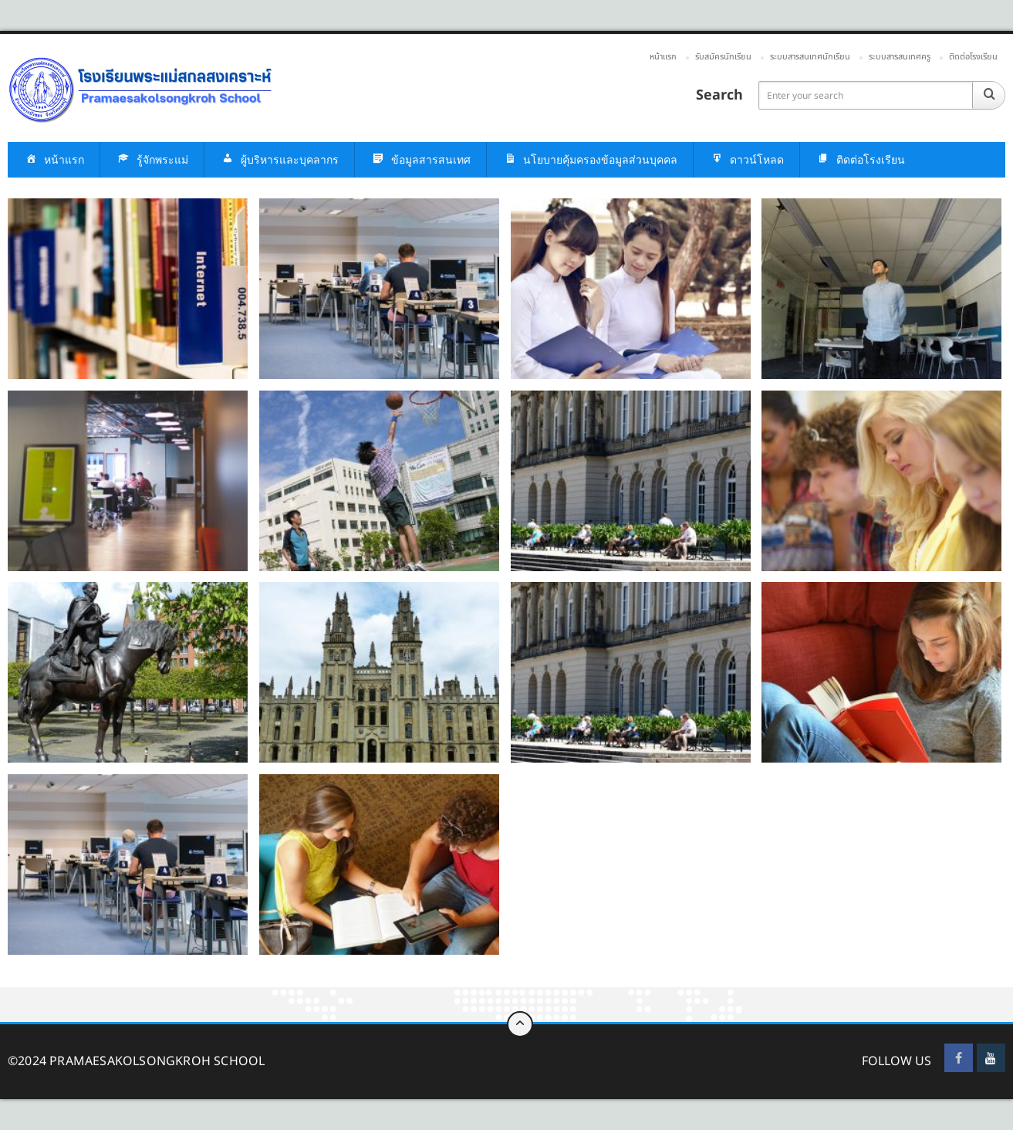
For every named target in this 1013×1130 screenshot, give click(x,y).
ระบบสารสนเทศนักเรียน (810, 56)
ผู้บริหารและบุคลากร (279, 160)
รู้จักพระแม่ (152, 160)
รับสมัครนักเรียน (723, 56)
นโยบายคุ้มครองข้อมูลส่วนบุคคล (589, 160)
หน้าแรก (663, 56)
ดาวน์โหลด (746, 160)
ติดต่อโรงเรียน (973, 56)
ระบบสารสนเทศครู (899, 56)
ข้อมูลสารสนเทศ (420, 160)
